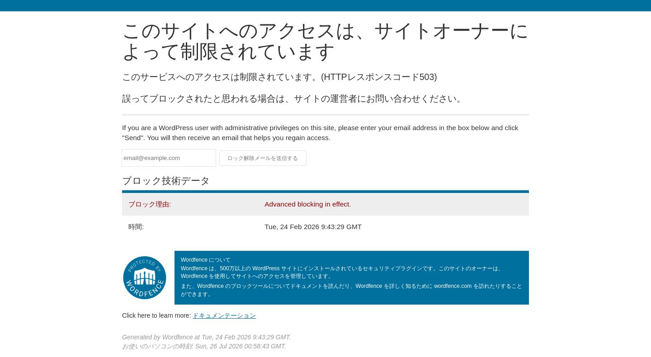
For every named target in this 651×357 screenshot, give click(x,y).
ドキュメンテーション (224, 315)
